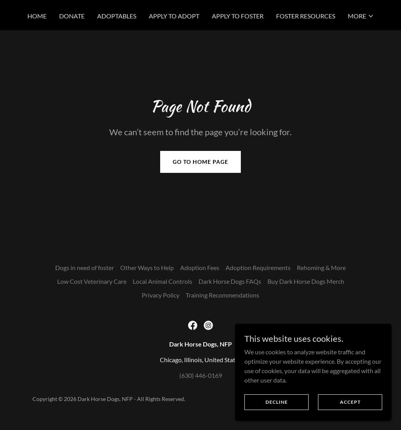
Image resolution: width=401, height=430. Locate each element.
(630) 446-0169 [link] (200, 375)
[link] (192, 325)
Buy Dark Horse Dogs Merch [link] (305, 281)
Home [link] (37, 16)
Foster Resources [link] (305, 16)
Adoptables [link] (116, 16)
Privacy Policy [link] (160, 295)
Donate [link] (72, 16)
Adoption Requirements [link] (258, 267)
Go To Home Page (200, 161)
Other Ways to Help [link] (147, 267)
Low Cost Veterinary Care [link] (91, 281)
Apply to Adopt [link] (174, 16)
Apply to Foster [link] (238, 16)
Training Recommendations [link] (222, 295)
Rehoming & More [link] (321, 267)
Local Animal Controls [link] (162, 281)
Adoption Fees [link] (199, 267)
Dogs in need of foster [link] (84, 267)
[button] (361, 16)
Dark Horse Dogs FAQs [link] (230, 281)
